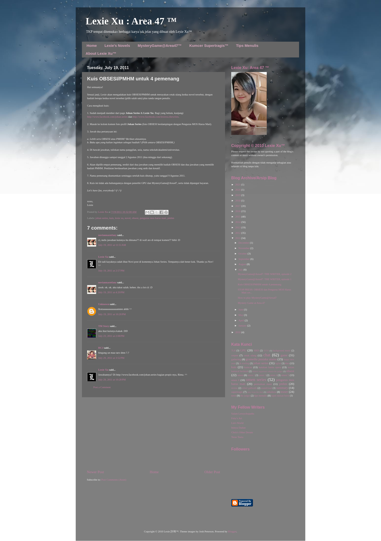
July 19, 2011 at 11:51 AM (112, 245)
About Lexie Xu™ (101, 53)
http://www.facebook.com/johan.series (107, 116)
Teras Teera (237, 437)
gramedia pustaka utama (261, 359)
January (242, 325)
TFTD (266, 350)
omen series (256, 379)
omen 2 (251, 375)
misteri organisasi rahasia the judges (267, 371)
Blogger (232, 531)
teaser (284, 392)
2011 (238, 238)
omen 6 (235, 380)
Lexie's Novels (117, 45)
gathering (236, 359)
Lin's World (237, 423)
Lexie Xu (103, 212)
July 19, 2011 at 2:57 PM (111, 270)
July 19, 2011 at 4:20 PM (111, 292)
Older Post (212, 472)
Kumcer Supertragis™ (208, 45)
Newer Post (95, 472)
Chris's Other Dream (242, 432)
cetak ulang (250, 355)
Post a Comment (102, 387)
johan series (101, 218)
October (243, 253)
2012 (238, 233)
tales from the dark (255, 392)
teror (233, 395)
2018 (238, 200)
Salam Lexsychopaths (242, 413)
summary (282, 388)
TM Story (103, 326)
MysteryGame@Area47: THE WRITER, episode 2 (264, 274)
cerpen (234, 355)
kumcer (248, 367)
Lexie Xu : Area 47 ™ (131, 21)
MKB (256, 350)
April (241, 320)
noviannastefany (107, 235)
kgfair (278, 363)
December (244, 242)
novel (128, 218)
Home (92, 45)
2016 (238, 211)
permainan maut (263, 384)
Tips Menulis (247, 45)
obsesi (135, 218)
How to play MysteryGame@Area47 (257, 297)
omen (240, 375)
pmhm (171, 218)
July (240, 269)
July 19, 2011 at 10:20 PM (112, 314)
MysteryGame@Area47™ (160, 45)
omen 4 (273, 375)
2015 (238, 216)
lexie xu (119, 218)
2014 (238, 222)
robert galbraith (249, 388)
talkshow (271, 392)
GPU (243, 350)
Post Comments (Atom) (113, 479)
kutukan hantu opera (270, 367)
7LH (233, 350)
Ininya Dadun (238, 427)
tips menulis (260, 395)
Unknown (103, 304)
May (241, 315)
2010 (238, 332)
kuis (111, 218)
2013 (238, 227)
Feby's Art (236, 418)
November (244, 248)
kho (287, 363)
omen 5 (285, 375)
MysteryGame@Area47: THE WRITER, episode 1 (264, 279)
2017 (238, 206)
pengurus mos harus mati (153, 218)
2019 (238, 195)
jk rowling (244, 363)
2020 (238, 189)
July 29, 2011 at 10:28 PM (112, 379)
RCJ (100, 347)
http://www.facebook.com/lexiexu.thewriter (155, 116)
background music (282, 350)
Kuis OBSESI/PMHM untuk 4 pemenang (259, 284)
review (234, 388)
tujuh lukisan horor (280, 395)
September (244, 259)
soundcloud (266, 388)
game (284, 355)
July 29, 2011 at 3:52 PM (111, 358)
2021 (238, 184)
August (242, 264)
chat (266, 355)
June (241, 309)
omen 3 (262, 375)
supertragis (237, 392)
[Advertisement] (153, 433)
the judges (245, 395)
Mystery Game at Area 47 (251, 303)
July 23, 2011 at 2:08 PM (111, 336)
